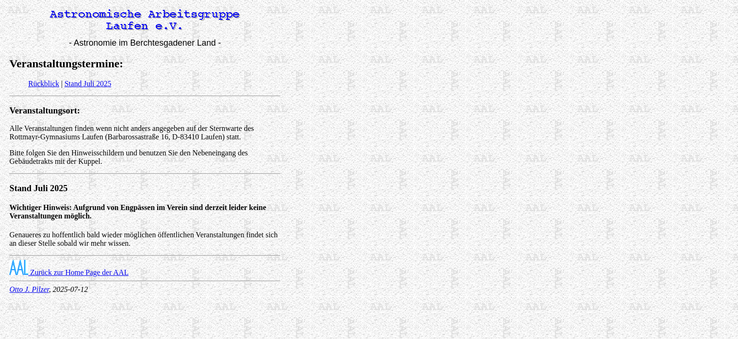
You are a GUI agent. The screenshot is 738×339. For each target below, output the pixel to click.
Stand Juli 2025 (88, 84)
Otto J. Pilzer (29, 289)
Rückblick (43, 84)
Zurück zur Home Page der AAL (68, 272)
